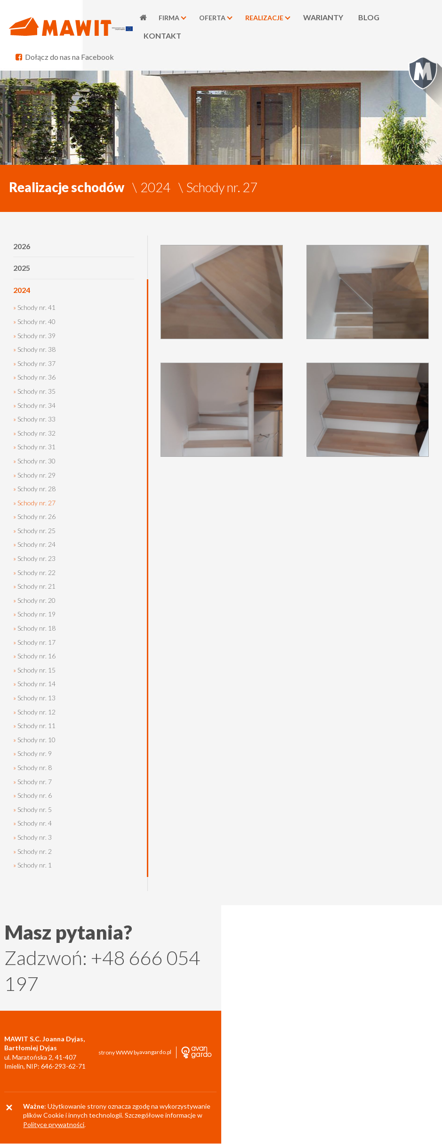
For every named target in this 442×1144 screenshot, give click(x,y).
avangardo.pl (155, 1052)
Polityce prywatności (53, 1125)
